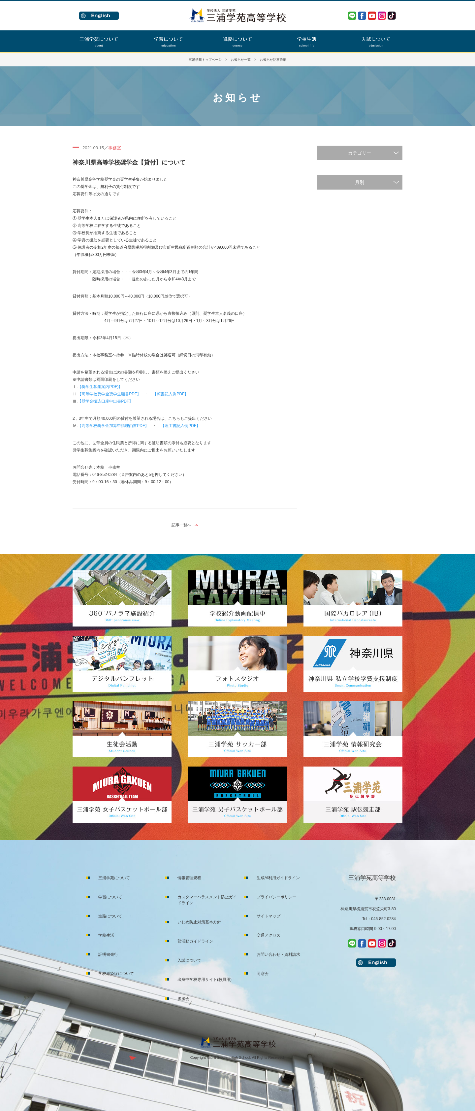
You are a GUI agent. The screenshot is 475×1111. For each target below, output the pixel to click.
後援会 (183, 998)
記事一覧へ (181, 525)
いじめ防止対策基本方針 (199, 922)
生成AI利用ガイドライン (278, 878)
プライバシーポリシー (276, 897)
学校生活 (106, 935)
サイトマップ (268, 916)
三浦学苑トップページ (205, 59)
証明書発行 (108, 954)
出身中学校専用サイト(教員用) (204, 979)
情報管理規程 (189, 878)
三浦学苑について (114, 878)
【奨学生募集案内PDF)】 (100, 386)
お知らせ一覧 (241, 59)
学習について (110, 897)
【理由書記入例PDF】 (180, 425)
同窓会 (263, 973)
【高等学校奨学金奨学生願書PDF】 (109, 394)
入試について (189, 960)
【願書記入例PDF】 (170, 394)
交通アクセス (268, 935)
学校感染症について (116, 973)
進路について (110, 916)
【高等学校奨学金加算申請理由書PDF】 (113, 425)
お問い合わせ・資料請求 (278, 954)
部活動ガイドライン (195, 941)
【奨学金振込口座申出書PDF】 (105, 401)
